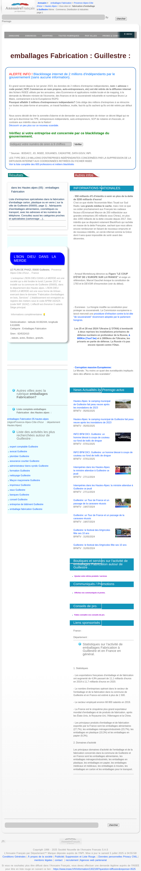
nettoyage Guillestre (20, 450)
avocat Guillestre (18, 426)
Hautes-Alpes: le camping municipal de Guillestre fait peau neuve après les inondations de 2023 (91, 404)
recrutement (72, 850)
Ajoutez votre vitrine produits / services (90, 576)
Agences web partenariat (93, 850)
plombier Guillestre (19, 431)
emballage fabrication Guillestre (26, 484)
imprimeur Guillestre (20, 460)
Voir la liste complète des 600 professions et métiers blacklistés (41, 164)
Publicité (59, 847)
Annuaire (42, 3)
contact (59, 850)
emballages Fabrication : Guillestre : (70, 56)
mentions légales (43, 850)
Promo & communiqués (115, 36)
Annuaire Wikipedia (89, 864)
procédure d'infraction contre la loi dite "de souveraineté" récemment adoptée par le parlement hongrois (103, 316)
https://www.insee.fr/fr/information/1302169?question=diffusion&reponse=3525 (94, 859)
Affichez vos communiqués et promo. (89, 593)
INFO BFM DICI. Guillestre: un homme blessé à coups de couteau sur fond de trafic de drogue (91, 437)
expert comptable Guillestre (24, 421)
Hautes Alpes (51, 6)
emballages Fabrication (61, 3)
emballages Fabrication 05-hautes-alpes (28, 393)
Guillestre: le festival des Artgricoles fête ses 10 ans (100, 545)
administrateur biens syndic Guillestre (29, 440)
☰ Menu (128, 34)
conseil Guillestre (18, 474)
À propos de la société (40, 847)
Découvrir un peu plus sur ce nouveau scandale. (34, 125)
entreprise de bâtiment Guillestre (26, 479)
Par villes (91, 36)
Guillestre (43, 9)
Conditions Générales (14, 847)
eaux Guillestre (17, 464)
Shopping (47, 36)
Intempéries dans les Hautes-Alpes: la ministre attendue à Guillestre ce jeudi (91, 470)
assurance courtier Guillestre (24, 436)
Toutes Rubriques (68, 36)
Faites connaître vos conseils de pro (89, 612)
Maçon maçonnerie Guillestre (25, 455)
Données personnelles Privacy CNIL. (118, 847)
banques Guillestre (19, 469)
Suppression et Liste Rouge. (80, 847)
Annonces (30, 36)
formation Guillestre (20, 445)
